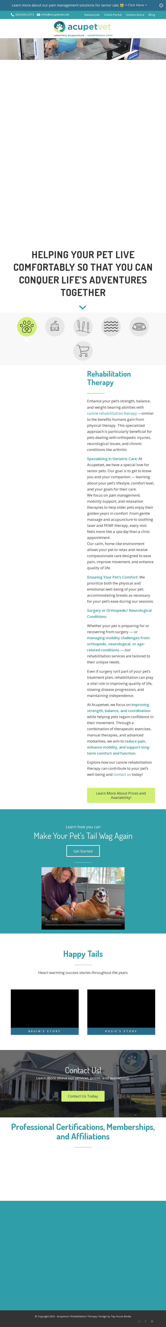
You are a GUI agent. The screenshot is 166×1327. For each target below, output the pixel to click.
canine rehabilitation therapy (112, 413)
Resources (90, 15)
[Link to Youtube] (152, 1321)
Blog (151, 15)
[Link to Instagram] (139, 1321)
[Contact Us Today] (83, 1096)
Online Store (134, 15)
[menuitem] (90, 15)
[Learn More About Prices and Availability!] (121, 795)
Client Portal (111, 15)
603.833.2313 (24, 15)
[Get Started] (83, 851)
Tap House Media (121, 1316)
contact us (122, 774)
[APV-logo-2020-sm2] (83, 28)
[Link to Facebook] (145, 1321)
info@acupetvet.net (57, 15)
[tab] (27, 328)
